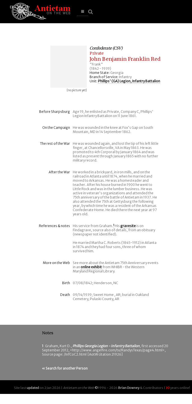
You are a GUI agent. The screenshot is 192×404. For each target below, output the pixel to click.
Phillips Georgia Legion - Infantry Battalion (106, 346)
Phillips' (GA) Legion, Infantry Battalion (129, 81)
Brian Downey (128, 388)
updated (33, 388)
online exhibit (91, 267)
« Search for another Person (65, 368)
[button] (82, 11)
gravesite (128, 226)
